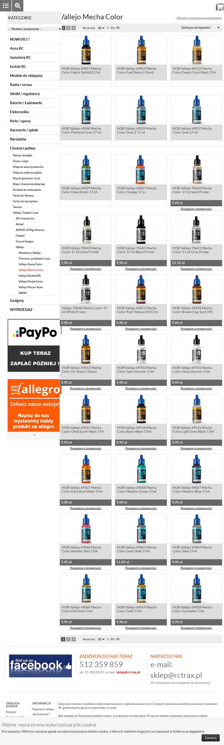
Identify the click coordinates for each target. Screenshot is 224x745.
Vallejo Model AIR (30, 275)
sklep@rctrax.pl (176, 675)
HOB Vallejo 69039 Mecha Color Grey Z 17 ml (136, 131)
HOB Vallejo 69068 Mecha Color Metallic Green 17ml (136, 490)
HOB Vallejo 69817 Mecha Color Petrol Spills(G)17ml (81, 71)
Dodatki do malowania (27, 189)
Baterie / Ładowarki (26, 103)
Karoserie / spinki (24, 130)
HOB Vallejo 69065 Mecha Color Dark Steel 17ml (136, 549)
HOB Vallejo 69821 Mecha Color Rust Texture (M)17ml (137, 310)
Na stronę (89, 27)
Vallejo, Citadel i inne (25, 212)
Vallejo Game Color (30, 264)
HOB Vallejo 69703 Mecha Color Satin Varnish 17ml (136, 370)
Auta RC (17, 48)
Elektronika (19, 112)
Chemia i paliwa (22, 148)
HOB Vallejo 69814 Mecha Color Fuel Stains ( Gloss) (136, 71)
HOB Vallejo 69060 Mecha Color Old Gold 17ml (81, 609)
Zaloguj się (183, 5)
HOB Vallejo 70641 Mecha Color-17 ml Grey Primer (192, 250)
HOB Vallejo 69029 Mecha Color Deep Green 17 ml (81, 190)
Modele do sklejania (26, 76)
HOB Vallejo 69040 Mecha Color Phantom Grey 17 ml (81, 131)
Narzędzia (18, 139)
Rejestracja (202, 5)
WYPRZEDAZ (21, 310)
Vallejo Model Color (31, 281)
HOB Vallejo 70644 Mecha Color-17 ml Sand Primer (192, 190)
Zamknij (211, 738)
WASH (23, 292)
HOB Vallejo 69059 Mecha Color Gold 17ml (136, 609)
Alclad (20, 224)
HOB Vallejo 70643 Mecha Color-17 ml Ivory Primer (81, 250)
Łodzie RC (18, 66)
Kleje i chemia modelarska (29, 184)
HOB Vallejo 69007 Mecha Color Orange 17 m (136, 190)
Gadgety (17, 300)
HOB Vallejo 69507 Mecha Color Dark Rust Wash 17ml (82, 490)
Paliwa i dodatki (22, 155)
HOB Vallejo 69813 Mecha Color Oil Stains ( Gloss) (81, 370)
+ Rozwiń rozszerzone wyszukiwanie (198, 18)
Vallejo (20, 247)
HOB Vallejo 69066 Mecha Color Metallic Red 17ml (81, 549)
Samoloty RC (20, 57)
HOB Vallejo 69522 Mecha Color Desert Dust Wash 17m (194, 71)
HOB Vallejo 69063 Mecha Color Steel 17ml (192, 549)
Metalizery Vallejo (30, 252)
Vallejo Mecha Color (31, 269)
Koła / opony (20, 121)
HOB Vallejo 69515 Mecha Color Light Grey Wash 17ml (193, 430)
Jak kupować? (41, 714)
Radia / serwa (21, 85)
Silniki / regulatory (25, 94)
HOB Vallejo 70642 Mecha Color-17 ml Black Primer (136, 250)
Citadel (20, 235)
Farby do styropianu (25, 201)
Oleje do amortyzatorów (28, 166)
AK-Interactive (25, 218)
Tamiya (17, 206)
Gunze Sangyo (25, 241)
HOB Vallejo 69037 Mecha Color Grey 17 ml (192, 131)
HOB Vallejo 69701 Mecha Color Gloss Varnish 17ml (192, 370)
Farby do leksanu (23, 195)
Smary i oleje (20, 161)
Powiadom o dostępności (196, 209)
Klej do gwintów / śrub (26, 178)
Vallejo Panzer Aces (31, 287)
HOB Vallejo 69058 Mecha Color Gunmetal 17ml (192, 609)
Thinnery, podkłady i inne (34, 258)
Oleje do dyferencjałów (27, 172)
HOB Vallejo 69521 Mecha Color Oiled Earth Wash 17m (83, 430)
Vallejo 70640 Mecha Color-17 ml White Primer (84, 310)
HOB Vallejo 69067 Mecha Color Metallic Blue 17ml (192, 490)
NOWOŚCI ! (20, 39)
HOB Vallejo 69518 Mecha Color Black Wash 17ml (136, 430)
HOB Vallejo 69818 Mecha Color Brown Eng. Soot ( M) (193, 310)
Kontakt (11, 711)
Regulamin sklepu (43, 709)
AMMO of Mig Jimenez (30, 229)
